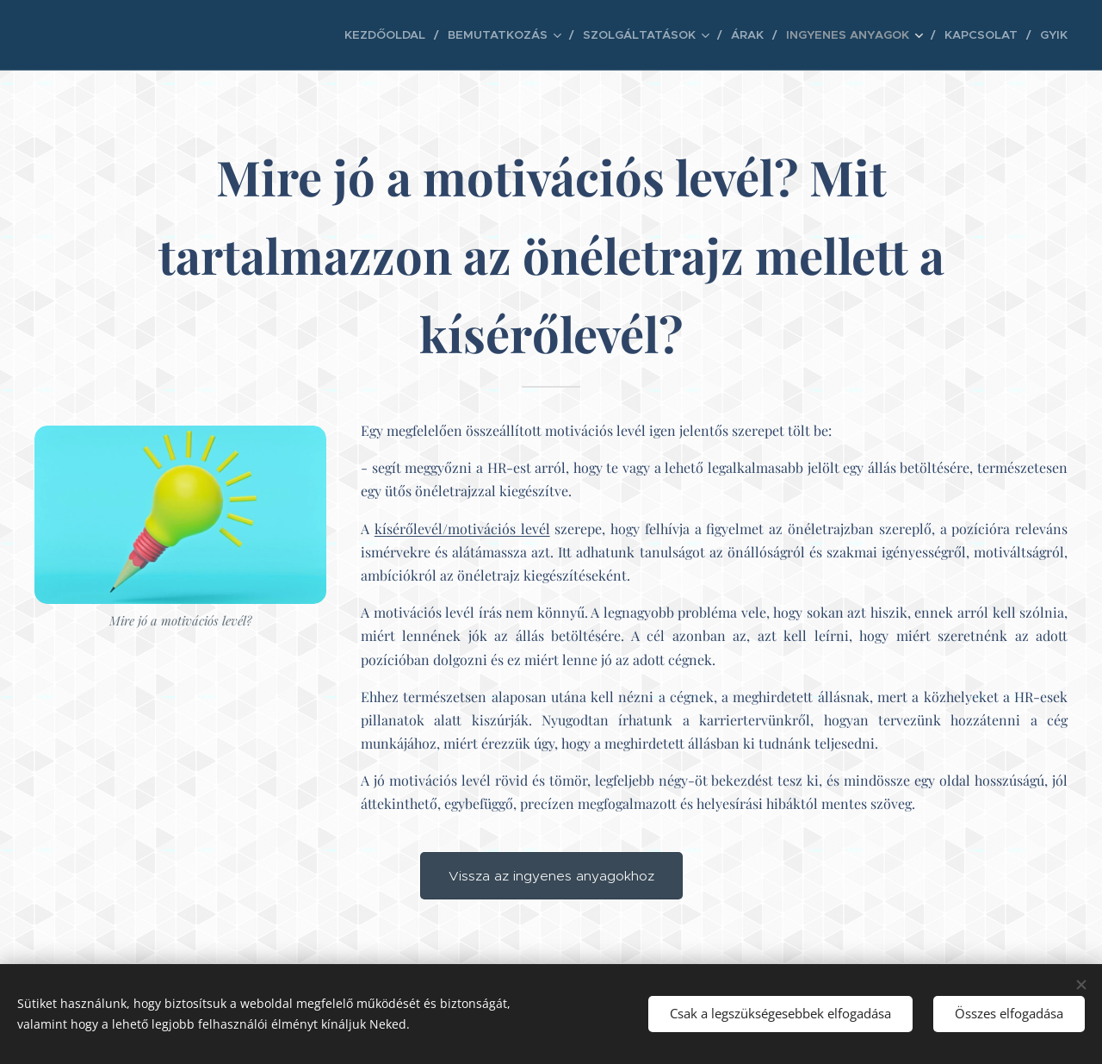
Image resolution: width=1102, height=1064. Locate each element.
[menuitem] (439, 35)
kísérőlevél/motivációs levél (462, 529)
